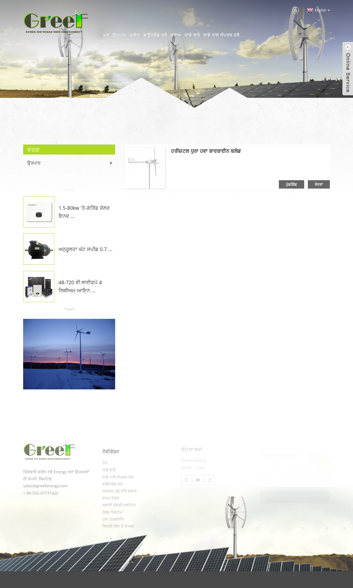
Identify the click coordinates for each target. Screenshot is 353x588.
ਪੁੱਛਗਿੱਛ (291, 184)
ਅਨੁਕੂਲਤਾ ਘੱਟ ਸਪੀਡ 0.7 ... (85, 249)
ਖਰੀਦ (135, 35)
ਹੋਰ (104, 475)
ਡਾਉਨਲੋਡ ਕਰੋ (155, 35)
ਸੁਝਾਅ (175, 35)
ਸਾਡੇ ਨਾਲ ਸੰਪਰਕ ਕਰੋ (221, 35)
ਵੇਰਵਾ (319, 184)
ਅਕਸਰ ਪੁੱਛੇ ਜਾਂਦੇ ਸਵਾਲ (119, 504)
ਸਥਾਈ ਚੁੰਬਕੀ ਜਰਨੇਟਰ (119, 517)
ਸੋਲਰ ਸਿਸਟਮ (112, 525)
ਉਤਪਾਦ (119, 35)
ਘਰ (106, 35)
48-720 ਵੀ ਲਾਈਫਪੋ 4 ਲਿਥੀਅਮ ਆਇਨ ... (80, 286)
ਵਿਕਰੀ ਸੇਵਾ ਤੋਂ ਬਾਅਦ (118, 539)
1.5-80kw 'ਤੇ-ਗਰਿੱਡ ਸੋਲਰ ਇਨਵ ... (84, 211)
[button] (69, 189)
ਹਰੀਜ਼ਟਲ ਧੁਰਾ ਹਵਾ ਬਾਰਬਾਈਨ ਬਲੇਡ (206, 151)
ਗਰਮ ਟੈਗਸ (110, 511)
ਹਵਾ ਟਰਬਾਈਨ (113, 532)
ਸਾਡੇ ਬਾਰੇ (192, 35)
